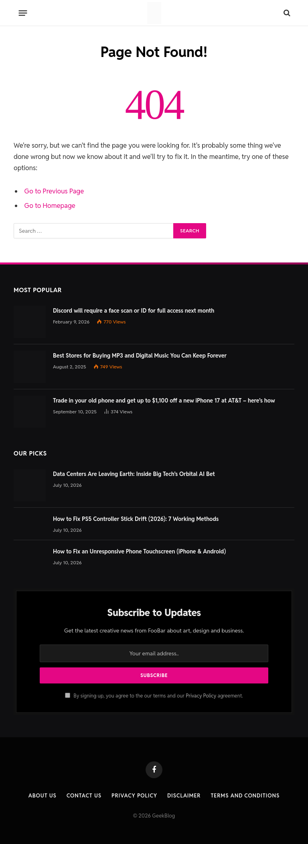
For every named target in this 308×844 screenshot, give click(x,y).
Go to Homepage (49, 205)
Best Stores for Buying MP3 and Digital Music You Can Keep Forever (140, 355)
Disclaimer (184, 795)
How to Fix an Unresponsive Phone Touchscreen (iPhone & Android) (139, 551)
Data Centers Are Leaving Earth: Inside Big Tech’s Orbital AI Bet (134, 474)
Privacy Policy (201, 695)
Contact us (84, 795)
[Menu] (23, 13)
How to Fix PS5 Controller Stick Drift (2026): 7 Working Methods (136, 519)
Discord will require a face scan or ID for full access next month (133, 310)
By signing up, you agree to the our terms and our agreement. (154, 695)
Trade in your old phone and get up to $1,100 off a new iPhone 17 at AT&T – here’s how (164, 400)
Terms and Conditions (245, 795)
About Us (42, 795)
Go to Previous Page (54, 191)
